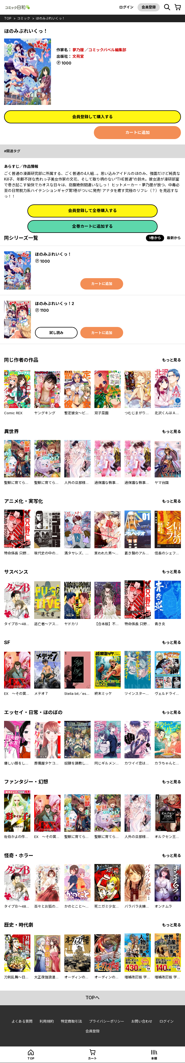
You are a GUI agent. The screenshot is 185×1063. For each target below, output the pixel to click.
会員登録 (149, 7)
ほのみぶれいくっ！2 (54, 303)
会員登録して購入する (92, 116)
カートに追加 (137, 132)
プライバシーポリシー (106, 1021)
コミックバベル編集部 (107, 49)
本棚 (154, 1058)
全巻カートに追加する (92, 226)
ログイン (126, 7)
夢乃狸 (78, 49)
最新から (174, 238)
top (7, 18)
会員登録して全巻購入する (92, 210)
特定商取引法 (71, 1021)
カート (92, 1058)
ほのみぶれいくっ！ (50, 18)
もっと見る (171, 360)
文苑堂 (78, 56)
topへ (92, 997)
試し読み (56, 332)
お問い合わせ (141, 1021)
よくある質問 (22, 1021)
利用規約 (47, 1021)
